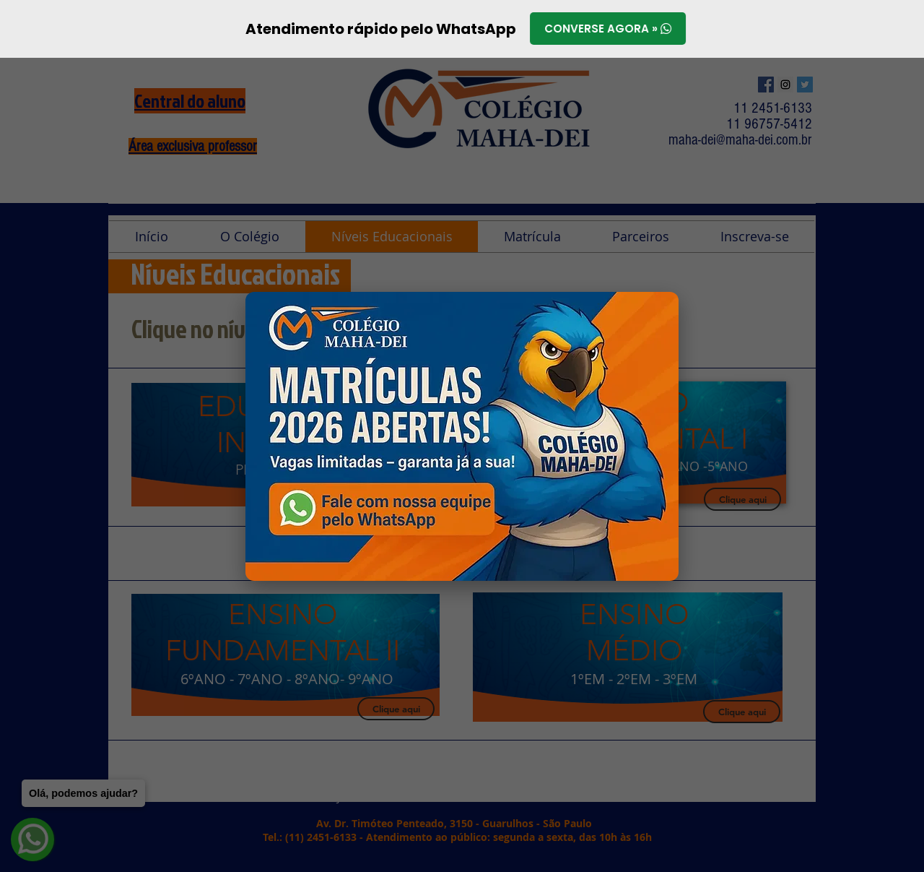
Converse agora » (607, 29)
